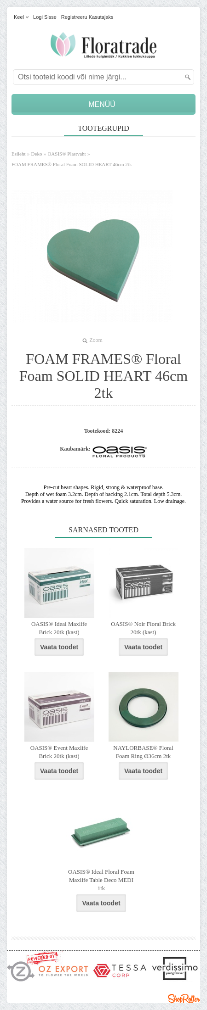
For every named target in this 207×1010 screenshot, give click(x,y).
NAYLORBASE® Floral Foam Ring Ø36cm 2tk (143, 751)
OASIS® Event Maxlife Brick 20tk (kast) (59, 751)
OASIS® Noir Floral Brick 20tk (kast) (143, 628)
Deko (36, 153)
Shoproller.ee (184, 998)
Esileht (19, 153)
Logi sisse (45, 17)
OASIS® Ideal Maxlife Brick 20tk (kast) (59, 628)
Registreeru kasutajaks (87, 17)
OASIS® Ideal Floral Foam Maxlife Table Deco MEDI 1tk (101, 880)
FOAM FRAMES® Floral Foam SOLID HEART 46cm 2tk (72, 164)
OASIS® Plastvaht (66, 153)
